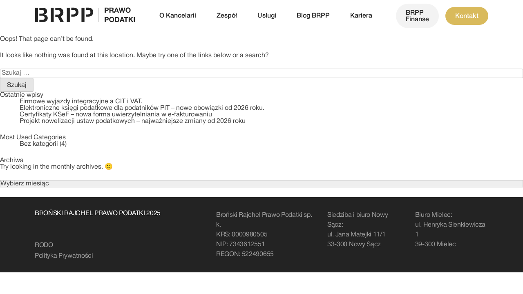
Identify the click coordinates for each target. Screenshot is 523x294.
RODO (44, 245)
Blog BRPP (313, 16)
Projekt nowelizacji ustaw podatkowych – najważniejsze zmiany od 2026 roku (133, 121)
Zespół (227, 16)
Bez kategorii (39, 144)
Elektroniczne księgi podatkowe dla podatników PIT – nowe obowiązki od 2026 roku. (142, 108)
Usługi (266, 16)
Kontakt (466, 16)
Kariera (361, 16)
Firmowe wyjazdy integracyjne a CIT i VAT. (81, 102)
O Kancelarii (177, 16)
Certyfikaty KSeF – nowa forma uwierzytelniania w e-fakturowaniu (116, 115)
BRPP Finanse (417, 16)
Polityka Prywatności (64, 256)
